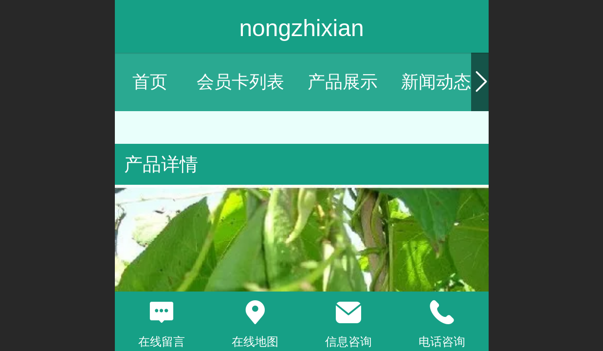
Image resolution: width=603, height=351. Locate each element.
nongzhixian (301, 28)
